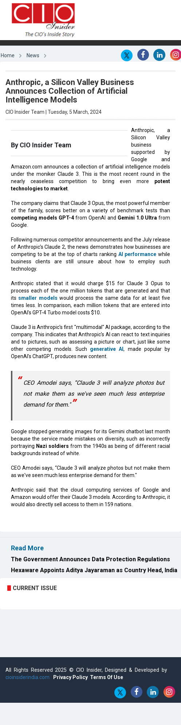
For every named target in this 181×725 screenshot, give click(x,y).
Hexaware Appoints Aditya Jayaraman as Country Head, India (94, 570)
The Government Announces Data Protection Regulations (90, 559)
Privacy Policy (70, 677)
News (33, 55)
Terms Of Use (106, 677)
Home (8, 55)
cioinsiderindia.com (27, 677)
